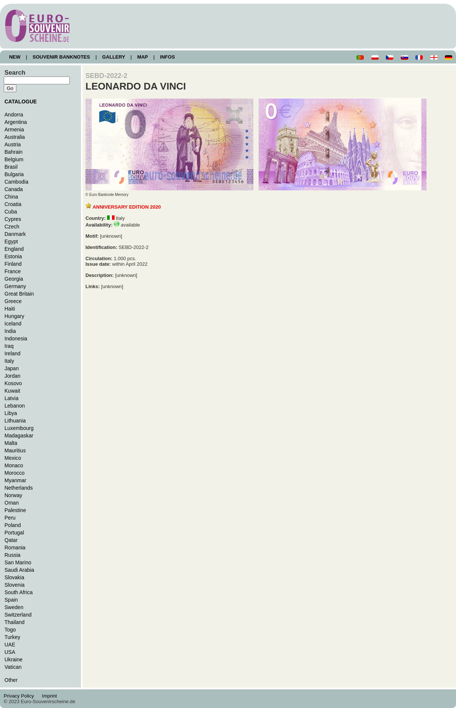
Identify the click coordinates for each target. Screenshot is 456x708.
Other (11, 680)
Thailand (14, 622)
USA (9, 652)
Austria (12, 144)
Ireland (12, 353)
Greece (13, 301)
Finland (13, 264)
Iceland (12, 324)
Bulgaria (14, 174)
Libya (10, 413)
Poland (12, 525)
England (14, 249)
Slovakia (14, 577)
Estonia (13, 256)
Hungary (14, 316)
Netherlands (18, 488)
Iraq (8, 346)
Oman (11, 503)
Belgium (14, 159)
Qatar (11, 540)
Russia (12, 555)
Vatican (13, 667)
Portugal (14, 533)
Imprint (50, 696)
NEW (15, 57)
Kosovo (13, 383)
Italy (9, 361)
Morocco (14, 473)
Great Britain (19, 294)
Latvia (11, 398)
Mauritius (15, 450)
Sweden (14, 607)
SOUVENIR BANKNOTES (61, 57)
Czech (11, 227)
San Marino (17, 562)
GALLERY (113, 57)
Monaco (13, 465)
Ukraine (13, 659)
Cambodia (16, 182)
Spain (11, 600)
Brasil (11, 167)
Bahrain (13, 152)
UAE (9, 645)
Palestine (15, 510)
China (11, 197)
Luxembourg (19, 428)
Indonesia (15, 338)
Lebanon (14, 406)
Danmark (15, 234)
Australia (14, 137)
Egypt (11, 241)
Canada (13, 189)
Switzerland (18, 615)
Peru (10, 518)
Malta (10, 443)
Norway (13, 495)
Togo (10, 630)
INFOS (167, 57)
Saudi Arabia (19, 570)
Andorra (13, 115)
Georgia (13, 279)
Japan (11, 368)
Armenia (14, 129)
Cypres (12, 219)
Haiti (9, 309)
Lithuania (15, 421)
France (12, 271)
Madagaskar (18, 436)
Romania (14, 548)
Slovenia (14, 585)
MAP (142, 57)
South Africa (18, 592)
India (10, 331)
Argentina (15, 122)
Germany (15, 286)
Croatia (12, 204)
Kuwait (12, 391)
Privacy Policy (21, 696)
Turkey (12, 637)
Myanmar (15, 480)
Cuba (10, 212)
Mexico (12, 458)
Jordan (12, 376)
